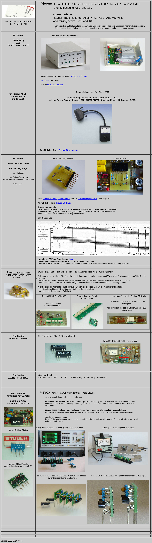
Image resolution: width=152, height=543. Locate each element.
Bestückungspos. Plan (87, 199)
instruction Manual (55, 84)
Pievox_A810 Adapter (69, 150)
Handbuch (45, 80)
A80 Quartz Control (79, 76)
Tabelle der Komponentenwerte (56, 199)
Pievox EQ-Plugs (63, 203)
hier (71, 259)
